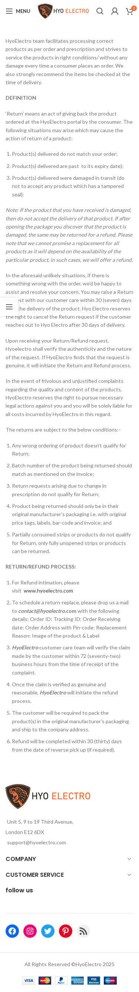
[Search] (100, 11)
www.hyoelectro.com (48, 590)
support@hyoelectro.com (36, 842)
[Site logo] (63, 10)
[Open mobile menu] (18, 11)
